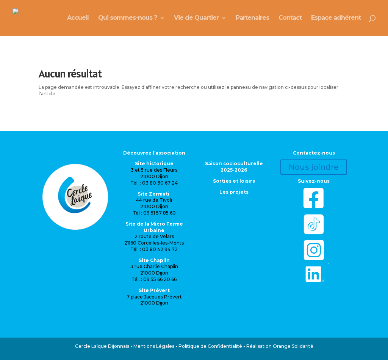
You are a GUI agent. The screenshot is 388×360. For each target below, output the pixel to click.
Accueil (78, 18)
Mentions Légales (153, 346)
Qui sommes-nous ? (127, 18)
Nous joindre (314, 167)
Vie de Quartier (196, 18)
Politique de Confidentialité (210, 346)
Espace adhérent (336, 18)
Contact (290, 18)
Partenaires (252, 18)
